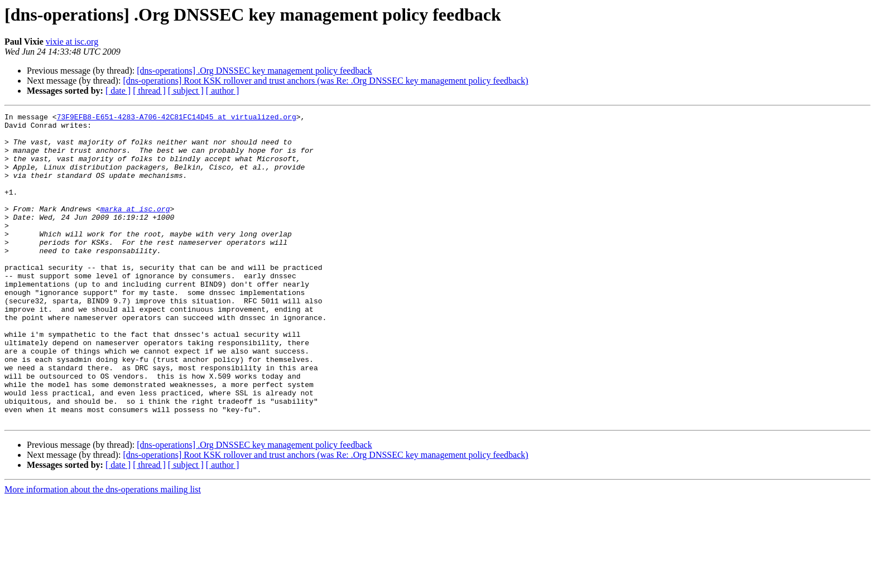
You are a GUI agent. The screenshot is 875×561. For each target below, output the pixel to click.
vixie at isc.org (72, 41)
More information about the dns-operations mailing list (102, 551)
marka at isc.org (135, 229)
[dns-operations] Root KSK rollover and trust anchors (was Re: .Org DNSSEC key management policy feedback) (325, 80)
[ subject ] (186, 90)
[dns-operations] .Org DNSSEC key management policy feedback (254, 70)
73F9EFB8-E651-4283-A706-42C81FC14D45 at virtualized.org (176, 118)
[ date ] (118, 90)
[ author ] (222, 90)
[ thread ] (149, 90)
